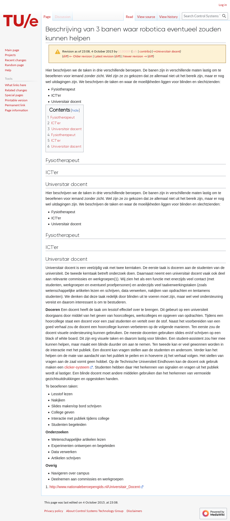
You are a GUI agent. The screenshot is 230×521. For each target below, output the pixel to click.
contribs (145, 51)
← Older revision (80, 56)
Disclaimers (134, 511)
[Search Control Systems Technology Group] (205, 16)
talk (134, 51)
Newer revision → (135, 56)
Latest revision (104, 56)
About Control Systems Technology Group (94, 511)
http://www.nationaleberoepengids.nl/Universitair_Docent (95, 487)
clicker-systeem (76, 367)
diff (65, 56)
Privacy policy (53, 511)
